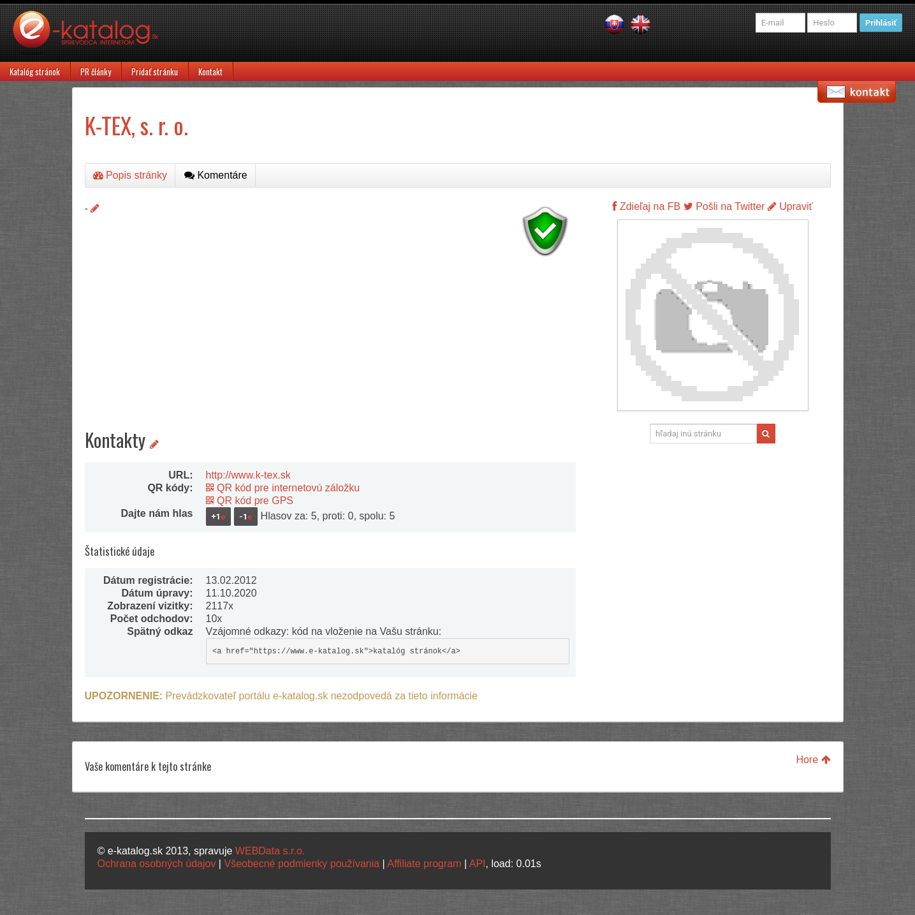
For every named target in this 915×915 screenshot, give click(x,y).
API (477, 863)
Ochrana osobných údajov (157, 863)
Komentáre (215, 175)
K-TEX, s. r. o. (136, 125)
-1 (246, 516)
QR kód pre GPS (250, 500)
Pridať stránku (154, 71)
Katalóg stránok (35, 71)
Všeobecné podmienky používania (301, 863)
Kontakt (210, 71)
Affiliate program (424, 863)
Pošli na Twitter (724, 206)
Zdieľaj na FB (646, 206)
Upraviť (790, 206)
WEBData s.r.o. (270, 850)
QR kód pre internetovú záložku (283, 487)
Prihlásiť (881, 22)
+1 (219, 516)
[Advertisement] (330, 351)
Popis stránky (130, 175)
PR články (95, 71)
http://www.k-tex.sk (248, 475)
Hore (813, 759)
